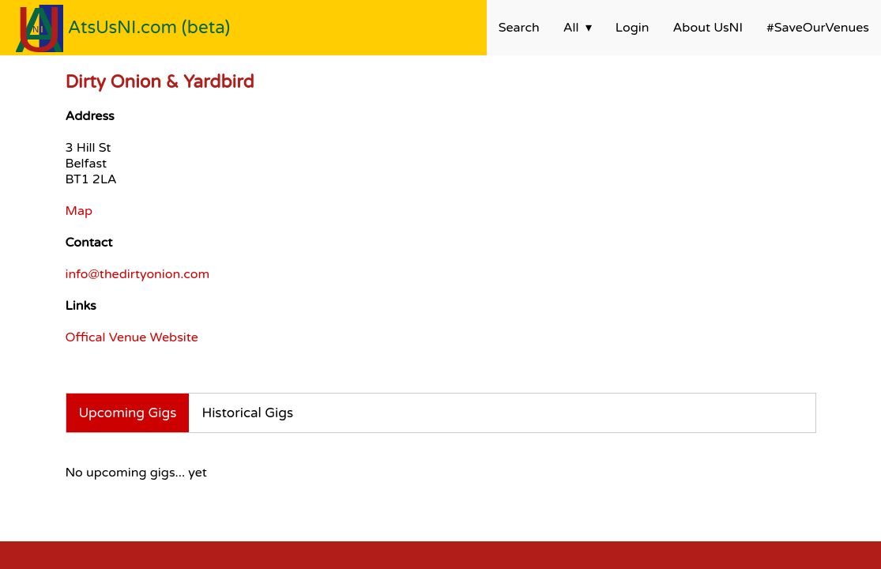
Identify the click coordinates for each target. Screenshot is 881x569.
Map (79, 211)
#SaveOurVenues (817, 28)
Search (519, 28)
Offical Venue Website (132, 337)
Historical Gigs (247, 413)
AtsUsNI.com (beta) (149, 27)
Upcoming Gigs (128, 413)
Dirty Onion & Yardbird (160, 81)
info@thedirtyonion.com (138, 274)
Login (632, 28)
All (571, 28)
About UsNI (708, 28)
